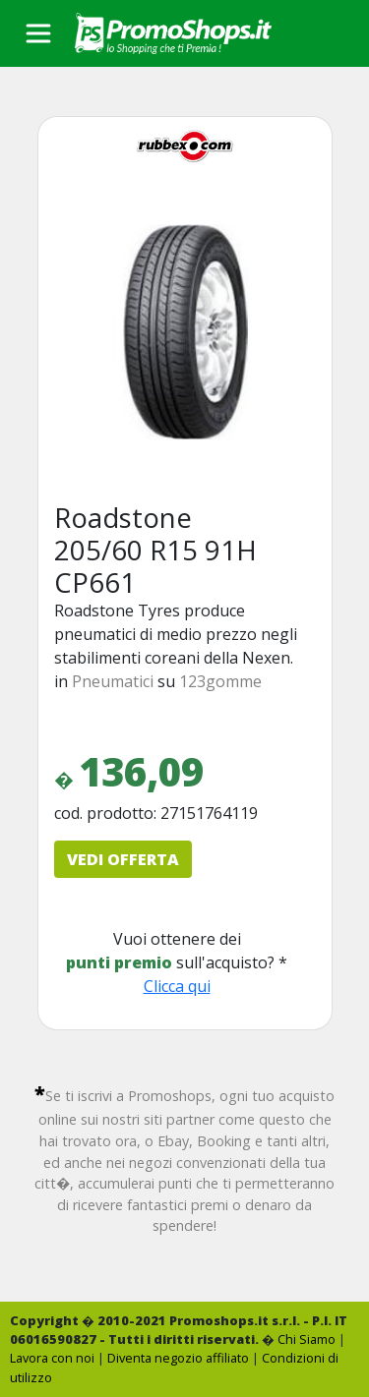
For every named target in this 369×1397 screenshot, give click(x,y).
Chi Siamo (306, 1339)
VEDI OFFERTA (123, 859)
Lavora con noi (52, 1358)
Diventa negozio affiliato (178, 1358)
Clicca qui (177, 986)
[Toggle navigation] (38, 33)
